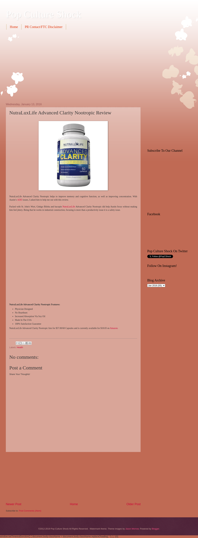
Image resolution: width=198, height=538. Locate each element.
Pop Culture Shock (43, 14)
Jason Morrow (132, 528)
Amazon (114, 328)
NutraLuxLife (69, 206)
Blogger (155, 528)
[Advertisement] (31, 66)
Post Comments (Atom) (30, 510)
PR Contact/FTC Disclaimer (44, 27)
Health (20, 347)
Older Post (133, 504)
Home (14, 27)
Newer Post (13, 504)
